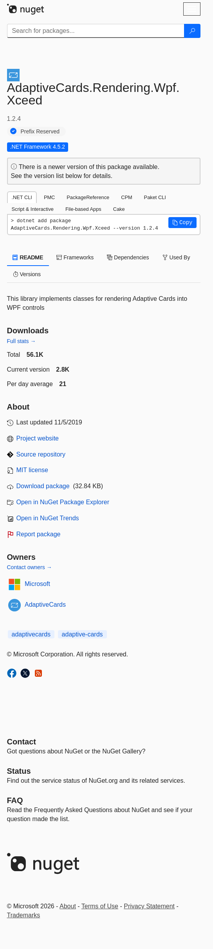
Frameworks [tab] (75, 257)
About (68, 906)
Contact (21, 741)
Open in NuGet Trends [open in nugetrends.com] (47, 518)
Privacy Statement (149, 906)
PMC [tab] (49, 197)
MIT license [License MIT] (32, 470)
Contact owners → (29, 567)
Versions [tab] (27, 274)
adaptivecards (31, 634)
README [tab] (28, 257)
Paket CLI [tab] (155, 197)
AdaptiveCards (45, 604)
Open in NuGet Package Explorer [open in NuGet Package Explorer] (62, 502)
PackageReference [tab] (88, 197)
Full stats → (21, 341)
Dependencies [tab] (128, 257)
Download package (43, 486)
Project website (37, 438)
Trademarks (23, 915)
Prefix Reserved (40, 131)
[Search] (192, 31)
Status (19, 771)
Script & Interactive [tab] (33, 209)
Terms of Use (99, 906)
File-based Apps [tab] (83, 209)
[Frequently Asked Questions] (15, 800)
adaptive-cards (82, 634)
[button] (182, 222)
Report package (38, 534)
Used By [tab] (176, 257)
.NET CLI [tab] (22, 197)
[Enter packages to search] (95, 31)
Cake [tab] (119, 209)
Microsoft (37, 584)
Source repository (40, 454)
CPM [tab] (126, 197)
